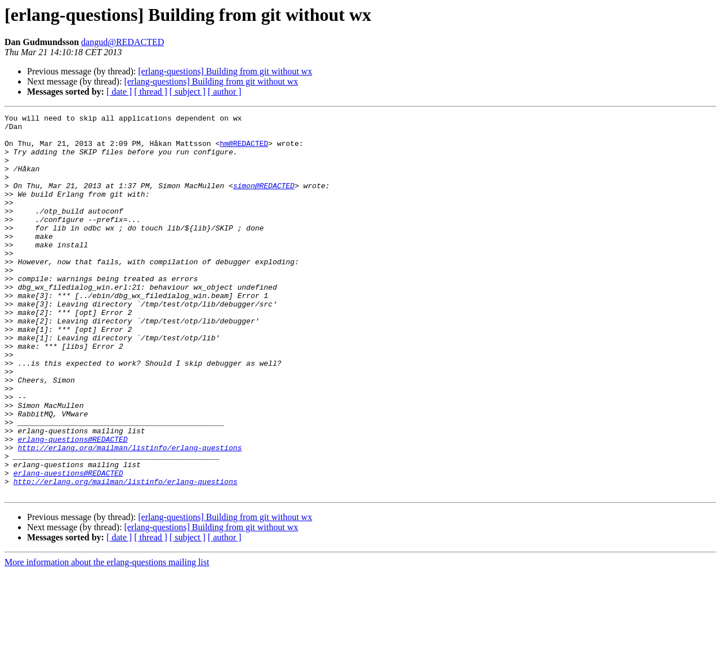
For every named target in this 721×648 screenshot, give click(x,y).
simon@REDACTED (264, 201)
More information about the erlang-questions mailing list (107, 638)
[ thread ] (150, 91)
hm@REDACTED (244, 150)
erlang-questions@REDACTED (72, 505)
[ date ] (119, 91)
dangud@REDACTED (122, 42)
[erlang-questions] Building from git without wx (225, 71)
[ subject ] (188, 91)
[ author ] (225, 91)
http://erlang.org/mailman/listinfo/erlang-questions (129, 515)
